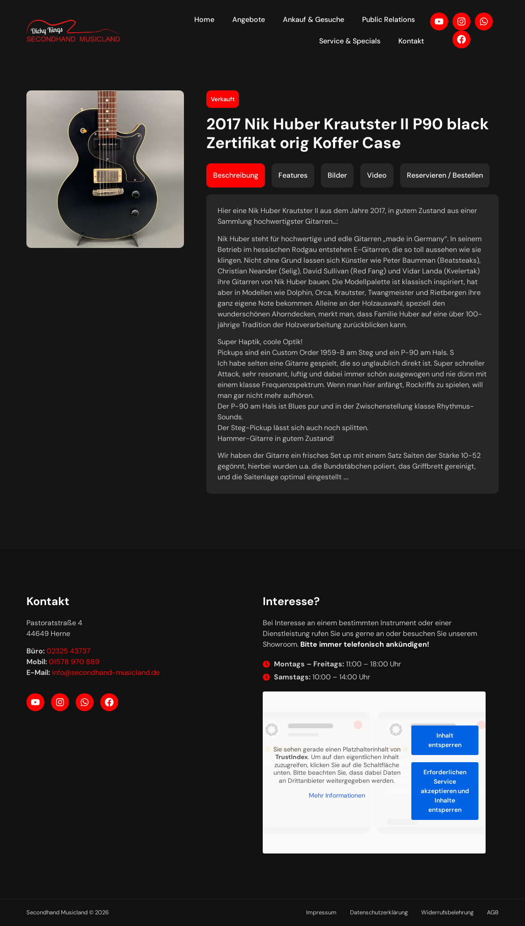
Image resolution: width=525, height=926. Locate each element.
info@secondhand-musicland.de (106, 672)
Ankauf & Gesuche (313, 19)
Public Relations (388, 19)
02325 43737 (68, 651)
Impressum (321, 912)
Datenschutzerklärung (379, 912)
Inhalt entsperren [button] (444, 740)
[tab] (235, 175)
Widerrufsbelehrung (447, 912)
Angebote (248, 19)
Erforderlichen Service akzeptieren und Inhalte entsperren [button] (444, 791)
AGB (493, 912)
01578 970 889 (74, 661)
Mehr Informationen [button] (336, 796)
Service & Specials (349, 41)
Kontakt (411, 41)
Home (204, 19)
